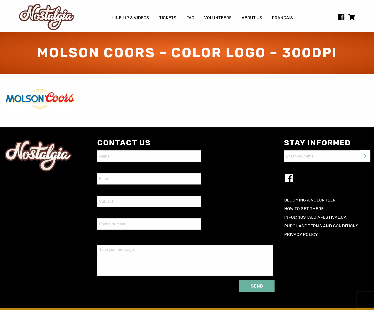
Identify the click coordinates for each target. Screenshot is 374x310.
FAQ (190, 18)
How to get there (304, 208)
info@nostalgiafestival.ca (315, 217)
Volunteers (218, 18)
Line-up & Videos (130, 18)
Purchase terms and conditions (321, 225)
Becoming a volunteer (310, 200)
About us (252, 18)
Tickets (167, 18)
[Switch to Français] (282, 18)
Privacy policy (301, 234)
